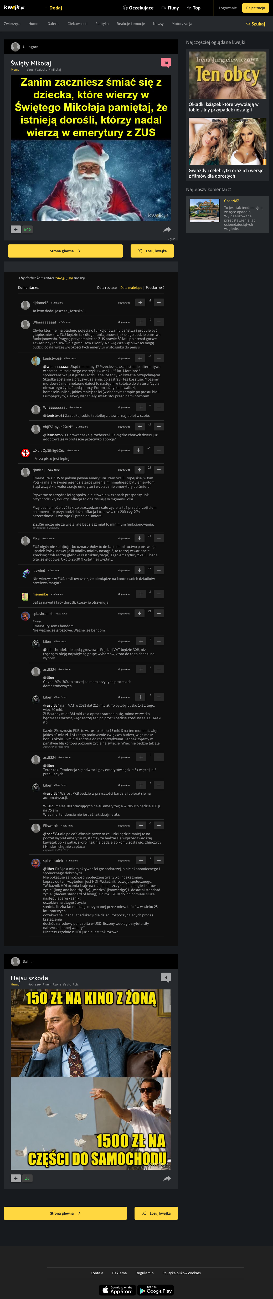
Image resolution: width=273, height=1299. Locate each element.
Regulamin (145, 1273)
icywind (39, 570)
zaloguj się (64, 278)
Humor (34, 24)
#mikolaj (55, 69)
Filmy (173, 8)
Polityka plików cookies (181, 1273)
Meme (15, 69)
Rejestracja (255, 8)
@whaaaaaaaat (56, 366)
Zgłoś (172, 238)
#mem (47, 984)
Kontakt (97, 1273)
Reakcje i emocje (131, 24)
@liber (48, 677)
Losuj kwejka (152, 251)
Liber (47, 641)
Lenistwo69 (52, 358)
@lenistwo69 (53, 415)
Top (196, 8)
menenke (40, 594)
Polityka (102, 24)
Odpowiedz (124, 302)
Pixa (36, 538)
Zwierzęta (12, 24)
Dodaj (55, 8)
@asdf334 (51, 705)
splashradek (43, 614)
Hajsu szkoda (29, 978)
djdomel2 (40, 303)
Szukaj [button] (258, 24)
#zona (57, 984)
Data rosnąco (107, 288)
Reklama (119, 1273)
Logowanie (228, 8)
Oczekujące (141, 8)
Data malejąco (131, 288)
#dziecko (41, 69)
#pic (76, 984)
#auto (67, 984)
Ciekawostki (77, 24)
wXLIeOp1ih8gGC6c (49, 450)
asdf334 (49, 669)
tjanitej (39, 470)
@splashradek (55, 650)
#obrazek (34, 984)
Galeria (54, 24)
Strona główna (65, 251)
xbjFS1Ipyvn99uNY (58, 427)
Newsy (158, 24)
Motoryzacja (182, 24)
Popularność (155, 288)
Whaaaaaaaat (44, 322)
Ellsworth (50, 826)
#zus (30, 69)
